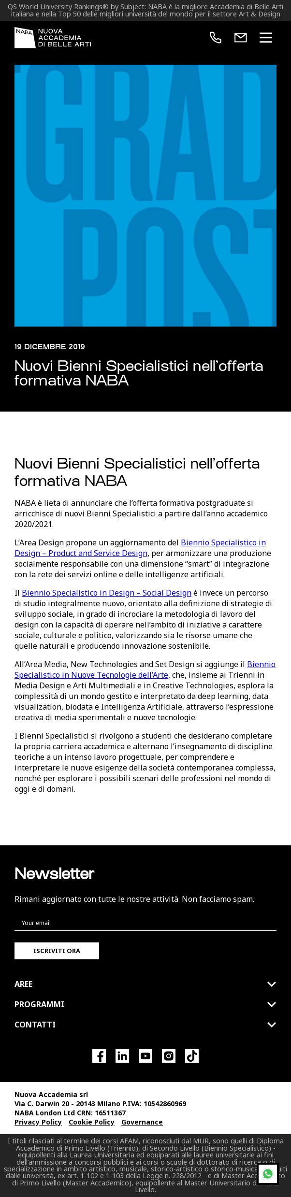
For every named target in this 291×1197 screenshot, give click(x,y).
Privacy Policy (38, 1121)
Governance (142, 1121)
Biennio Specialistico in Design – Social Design (106, 592)
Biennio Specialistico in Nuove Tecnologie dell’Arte (145, 669)
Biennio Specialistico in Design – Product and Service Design (140, 547)
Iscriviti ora (56, 950)
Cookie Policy (92, 1121)
